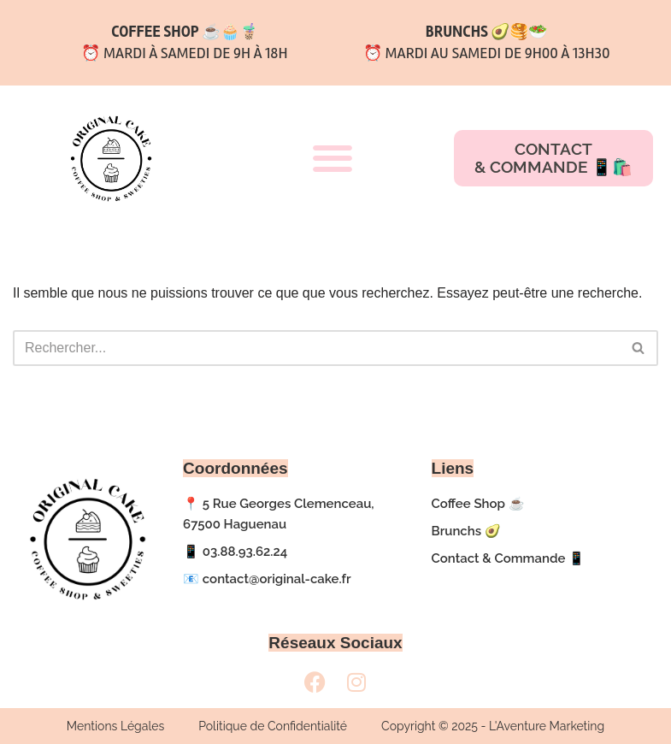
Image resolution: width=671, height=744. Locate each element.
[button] (332, 159)
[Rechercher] (316, 348)
